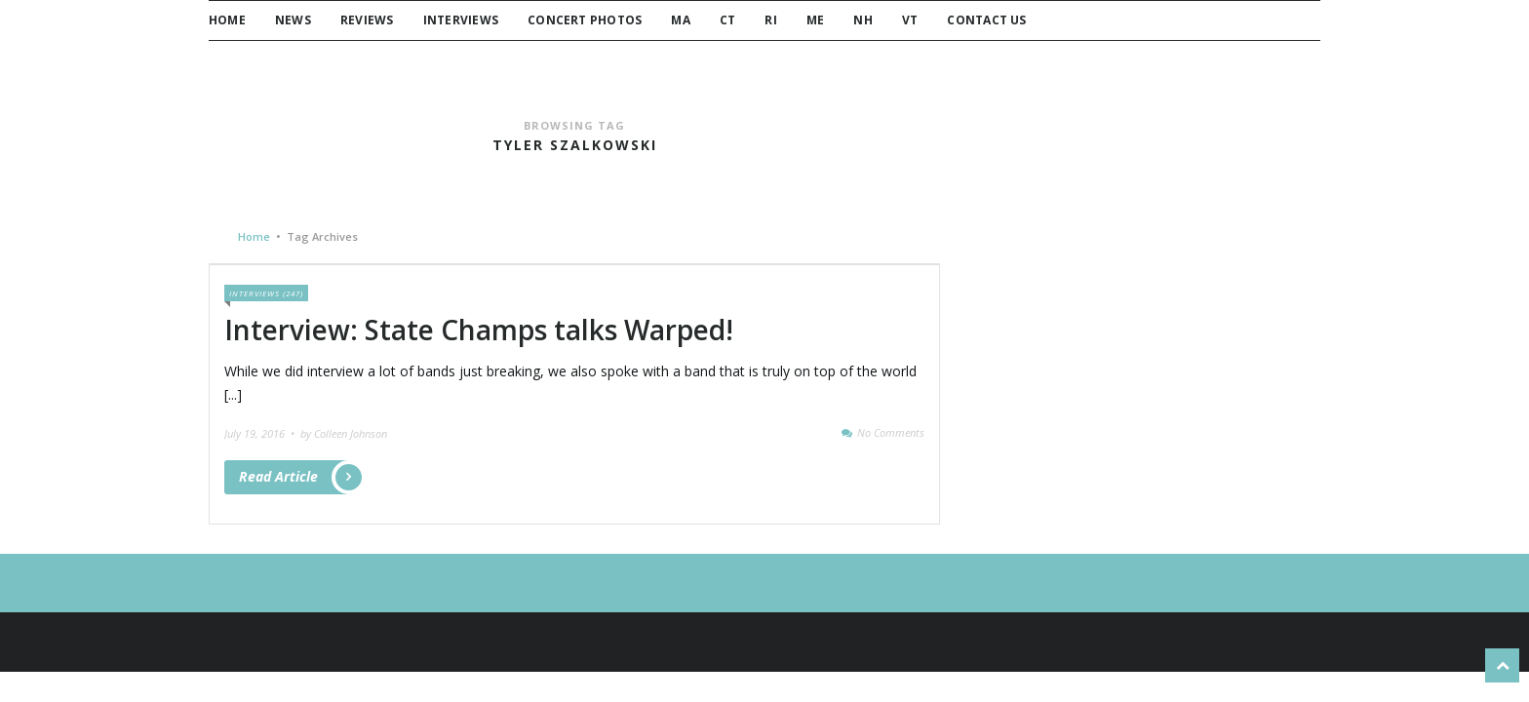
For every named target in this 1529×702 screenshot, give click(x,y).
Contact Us (986, 20)
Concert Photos (585, 20)
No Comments (890, 432)
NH (862, 20)
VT (910, 20)
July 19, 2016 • (260, 433)
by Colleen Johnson (343, 433)
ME (815, 20)
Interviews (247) (266, 293)
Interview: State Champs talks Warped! (478, 329)
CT (727, 20)
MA (680, 20)
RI (770, 20)
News (293, 20)
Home (227, 20)
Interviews (460, 20)
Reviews (367, 20)
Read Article (295, 477)
